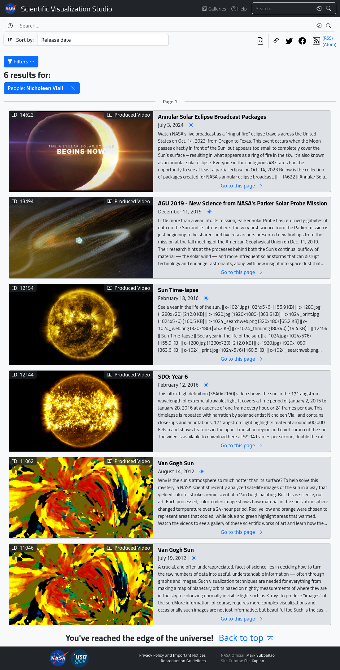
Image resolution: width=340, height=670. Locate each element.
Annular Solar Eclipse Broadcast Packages (212, 116)
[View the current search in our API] (260, 41)
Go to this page (242, 186)
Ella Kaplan (254, 661)
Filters (21, 61)
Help (239, 8)
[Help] (10, 26)
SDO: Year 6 (173, 376)
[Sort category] (103, 40)
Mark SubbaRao (260, 655)
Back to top (246, 637)
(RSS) (328, 38)
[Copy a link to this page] (276, 41)
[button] (73, 88)
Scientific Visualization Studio (66, 8)
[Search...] (282, 8)
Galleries (214, 8)
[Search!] (329, 8)
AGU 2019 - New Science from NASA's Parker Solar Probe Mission (242, 203)
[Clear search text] (318, 8)
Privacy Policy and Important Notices (172, 655)
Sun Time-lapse (178, 290)
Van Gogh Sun (176, 463)
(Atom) (329, 44)
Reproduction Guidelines (183, 661)
